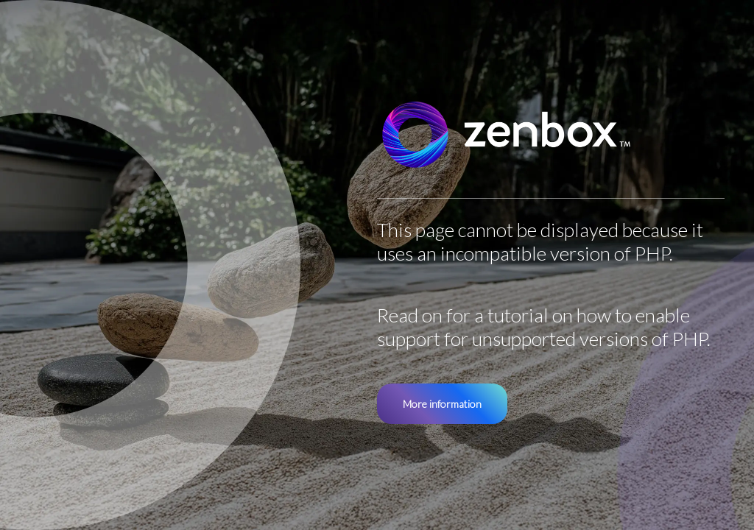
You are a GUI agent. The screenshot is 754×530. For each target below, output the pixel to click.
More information (442, 404)
